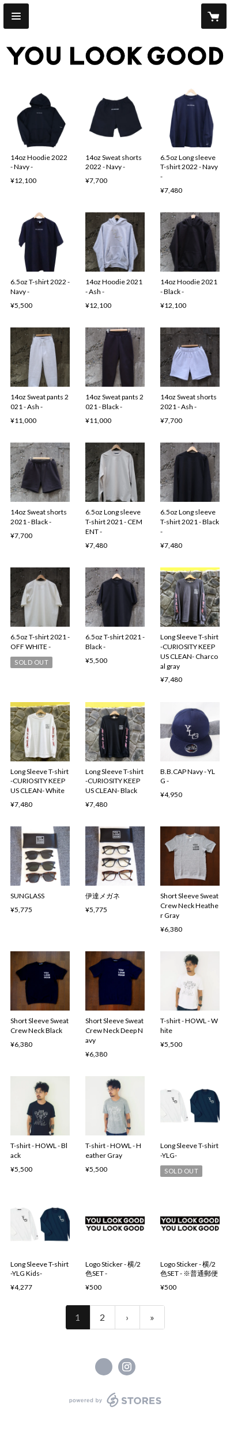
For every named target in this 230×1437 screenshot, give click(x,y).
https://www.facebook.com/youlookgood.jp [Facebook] (103, 1366)
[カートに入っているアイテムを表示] (214, 16)
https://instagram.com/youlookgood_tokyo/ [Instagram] (126, 1366)
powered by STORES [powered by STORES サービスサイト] (115, 1407)
